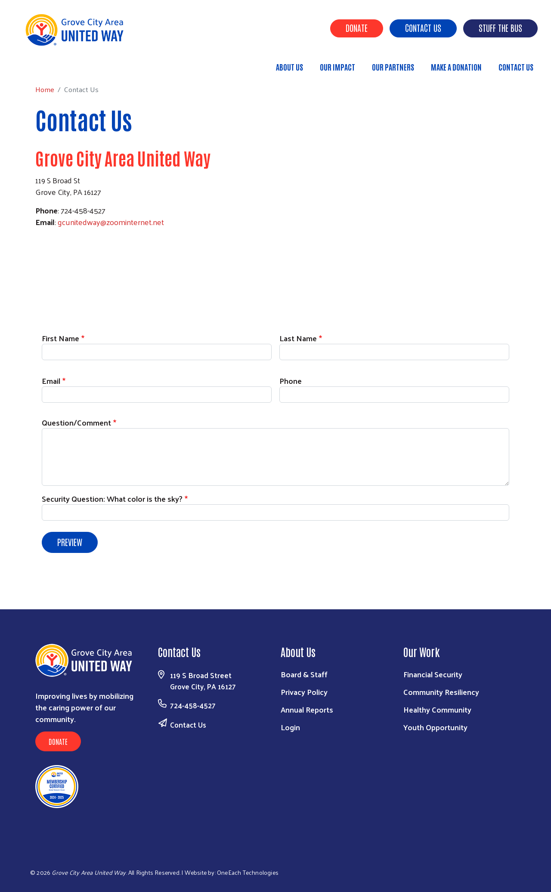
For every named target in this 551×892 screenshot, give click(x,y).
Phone (290, 380)
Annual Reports (307, 709)
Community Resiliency (441, 691)
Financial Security (432, 674)
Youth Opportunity (435, 727)
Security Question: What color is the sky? (112, 498)
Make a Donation (456, 67)
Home (50, 63)
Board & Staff (304, 674)
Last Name (298, 338)
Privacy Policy (304, 691)
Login (290, 727)
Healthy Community (437, 709)
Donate (357, 27)
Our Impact (337, 67)
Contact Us (423, 27)
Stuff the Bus (500, 27)
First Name (60, 338)
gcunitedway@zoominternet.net (111, 222)
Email (51, 380)
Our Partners (393, 67)
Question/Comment (76, 422)
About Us (289, 67)
